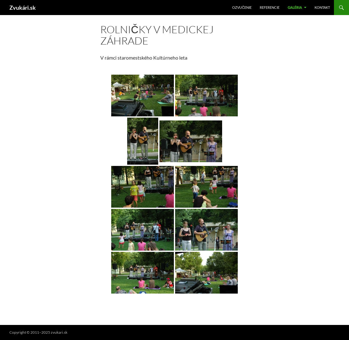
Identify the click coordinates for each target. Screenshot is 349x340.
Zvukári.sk (22, 7)
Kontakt (322, 7)
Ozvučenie (242, 7)
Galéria (295, 7)
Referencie (269, 7)
